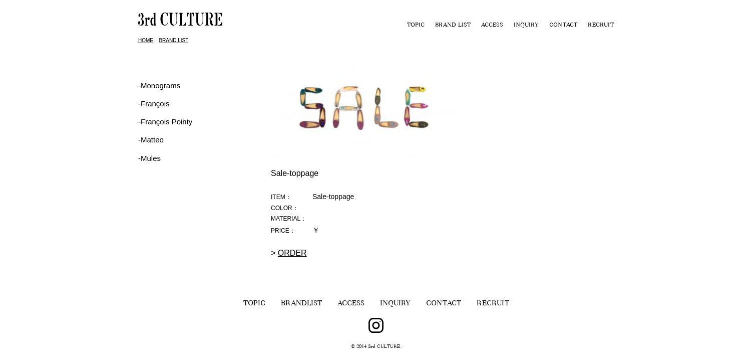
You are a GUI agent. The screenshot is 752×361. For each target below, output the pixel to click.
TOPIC (416, 26)
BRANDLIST (301, 304)
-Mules (149, 158)
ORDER (292, 253)
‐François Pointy (165, 121)
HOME (145, 40)
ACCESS (492, 26)
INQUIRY (526, 26)
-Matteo (151, 139)
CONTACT (563, 26)
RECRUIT (601, 26)
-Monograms (159, 85)
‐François (154, 103)
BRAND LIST (453, 26)
